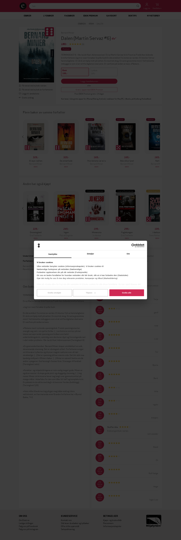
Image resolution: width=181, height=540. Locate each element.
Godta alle (126, 293)
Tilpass (90, 293)
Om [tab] (128, 254)
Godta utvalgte (54, 293)
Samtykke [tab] (52, 254)
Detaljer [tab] (90, 254)
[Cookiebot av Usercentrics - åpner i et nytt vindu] (133, 245)
